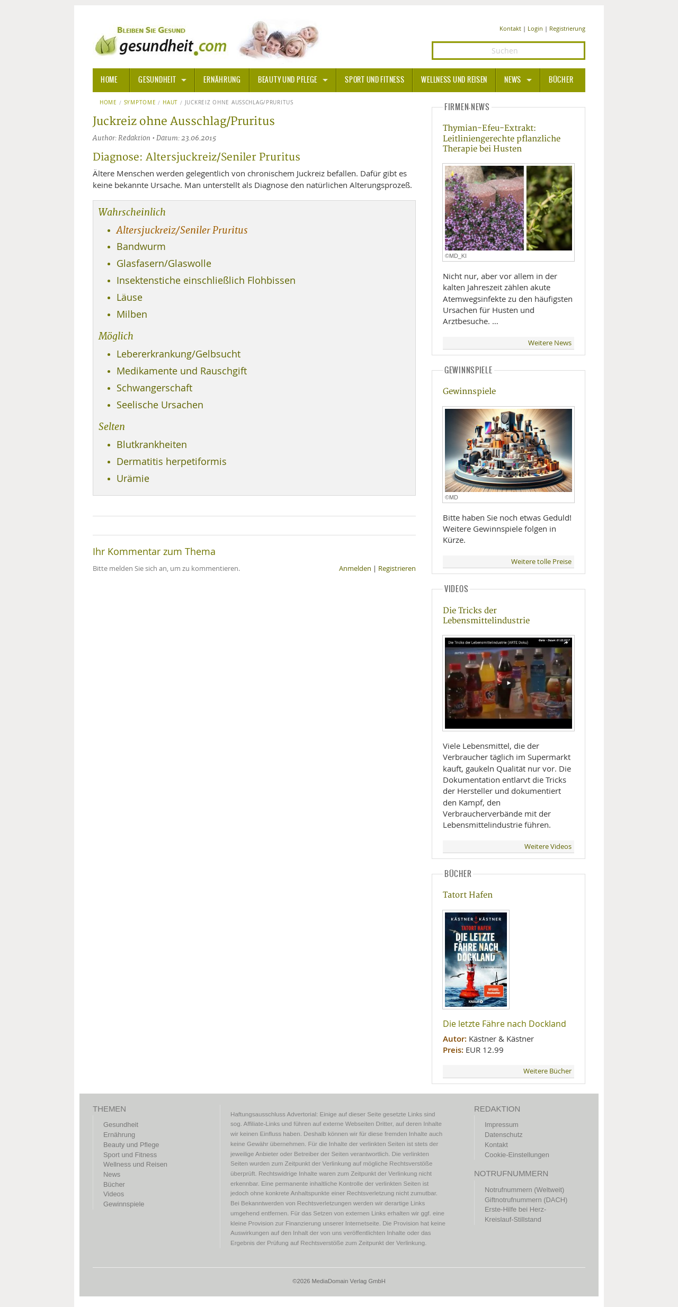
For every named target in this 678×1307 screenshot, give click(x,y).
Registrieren (397, 568)
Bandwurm (141, 246)
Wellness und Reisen (454, 80)
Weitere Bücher (547, 1071)
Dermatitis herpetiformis (172, 461)
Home (108, 102)
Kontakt (510, 28)
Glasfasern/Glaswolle (164, 263)
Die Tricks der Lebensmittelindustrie (486, 616)
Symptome (140, 102)
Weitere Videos (548, 846)
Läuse (129, 297)
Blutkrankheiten (152, 444)
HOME (109, 80)
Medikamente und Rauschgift (182, 371)
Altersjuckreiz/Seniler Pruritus (182, 230)
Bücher (561, 80)
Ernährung (221, 80)
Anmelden (355, 568)
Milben (132, 314)
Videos (113, 1194)
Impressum (502, 1125)
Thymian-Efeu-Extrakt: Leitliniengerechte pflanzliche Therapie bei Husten (501, 138)
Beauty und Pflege (287, 80)
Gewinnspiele (469, 392)
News (512, 80)
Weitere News (550, 342)
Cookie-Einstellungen (517, 1155)
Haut (170, 102)
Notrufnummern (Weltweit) (524, 1190)
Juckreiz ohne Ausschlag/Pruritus (239, 102)
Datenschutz (504, 1135)
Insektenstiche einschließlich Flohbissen (206, 280)
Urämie (133, 478)
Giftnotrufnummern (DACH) (526, 1200)
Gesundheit (157, 80)
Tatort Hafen (468, 895)
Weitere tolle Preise (541, 561)
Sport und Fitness (374, 80)
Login (535, 28)
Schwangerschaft (154, 388)
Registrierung (567, 28)
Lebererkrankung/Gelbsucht (178, 354)
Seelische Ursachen (160, 405)
